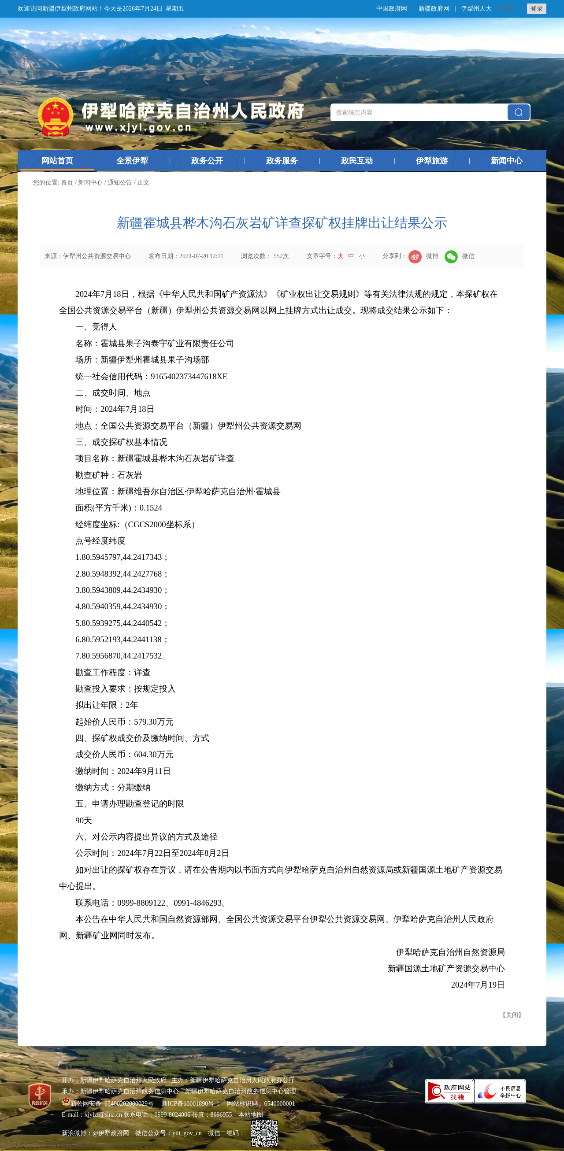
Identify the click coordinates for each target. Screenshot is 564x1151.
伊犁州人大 (476, 8)
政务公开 (207, 160)
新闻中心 (507, 160)
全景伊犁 (132, 160)
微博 (423, 256)
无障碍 (504, 8)
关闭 (512, 1015)
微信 (460, 256)
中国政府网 (391, 8)
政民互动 (357, 160)
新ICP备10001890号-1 (190, 1103)
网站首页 (57, 160)
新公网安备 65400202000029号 (109, 1103)
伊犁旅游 (432, 160)
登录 (537, 8)
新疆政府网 (434, 8)
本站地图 (250, 1114)
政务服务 (282, 160)
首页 (67, 182)
